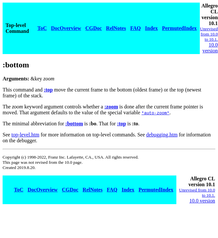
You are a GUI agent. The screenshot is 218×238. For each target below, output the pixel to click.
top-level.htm (25, 134)
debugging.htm (161, 134)
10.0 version (210, 47)
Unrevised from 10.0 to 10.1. (209, 34)
